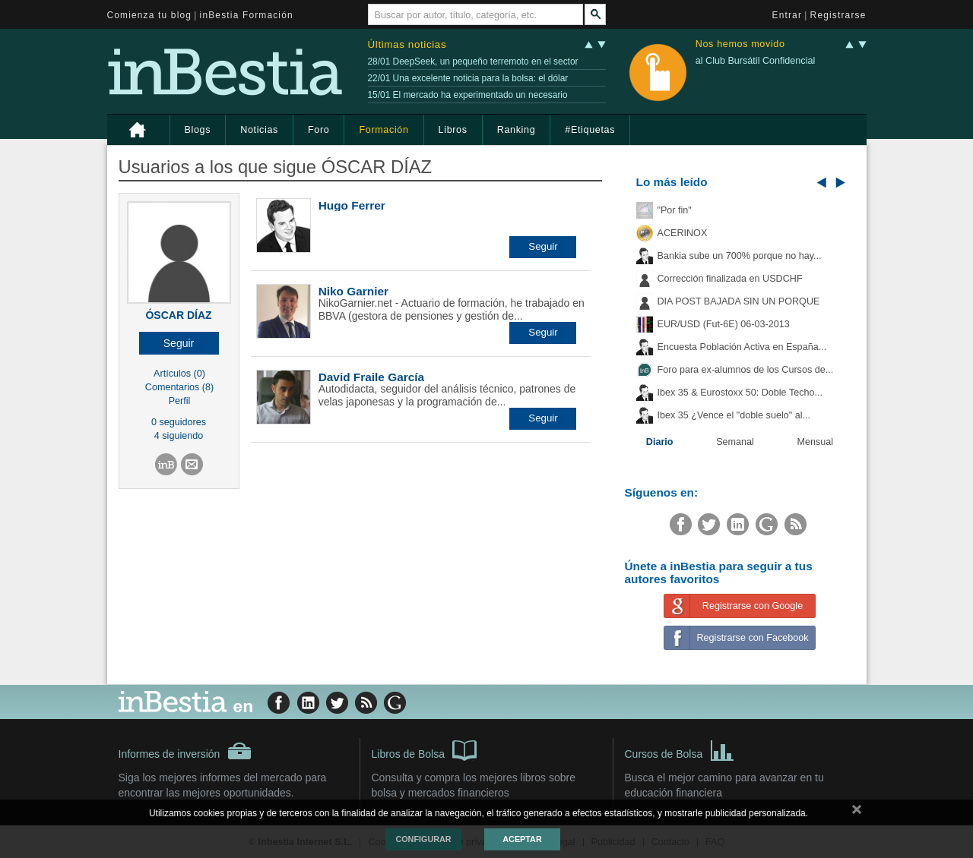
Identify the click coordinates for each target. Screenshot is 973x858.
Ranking (516, 130)
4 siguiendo (178, 436)
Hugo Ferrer (352, 205)
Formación (383, 130)
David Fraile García (371, 377)
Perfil (180, 401)
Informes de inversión (185, 751)
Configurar (423, 839)
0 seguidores (178, 422)
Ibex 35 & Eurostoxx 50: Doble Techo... (740, 392)
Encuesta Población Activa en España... (742, 347)
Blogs (198, 130)
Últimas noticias (407, 44)
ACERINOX (683, 233)
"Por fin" (675, 210)
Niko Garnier (353, 291)
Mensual (815, 442)
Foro (318, 130)
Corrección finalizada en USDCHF (730, 278)
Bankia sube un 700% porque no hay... (740, 256)
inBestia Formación (246, 15)
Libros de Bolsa (424, 749)
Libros (453, 130)
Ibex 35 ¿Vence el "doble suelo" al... (734, 415)
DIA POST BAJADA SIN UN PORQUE (739, 301)
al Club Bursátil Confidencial (756, 60)
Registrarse (838, 15)
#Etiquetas (590, 130)
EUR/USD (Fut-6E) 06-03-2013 (724, 324)
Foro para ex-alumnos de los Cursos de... (746, 369)
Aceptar (521, 839)
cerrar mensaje (857, 812)
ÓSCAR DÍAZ (178, 315)
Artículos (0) (179, 373)
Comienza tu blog (149, 15)
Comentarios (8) (179, 387)
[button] (179, 343)
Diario (659, 442)
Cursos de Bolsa (680, 749)
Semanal (735, 442)
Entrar (787, 15)
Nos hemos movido (740, 44)
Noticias (259, 130)
